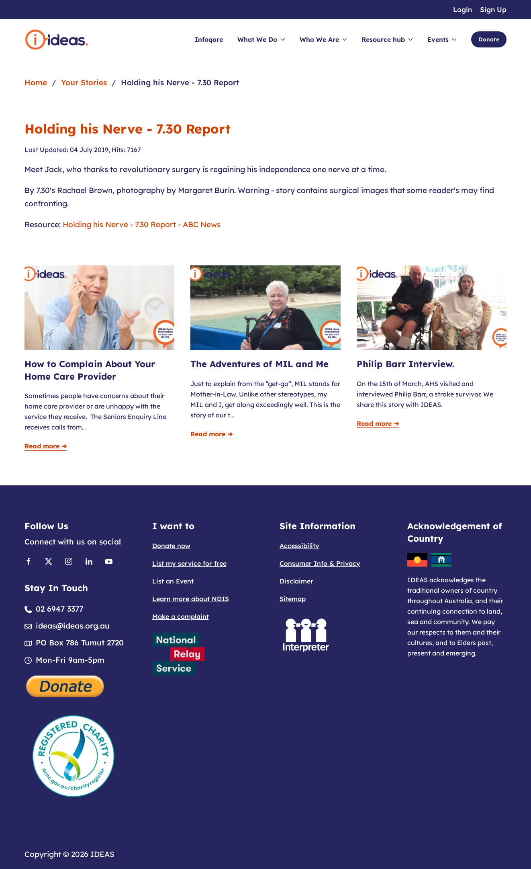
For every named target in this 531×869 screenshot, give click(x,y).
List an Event (173, 581)
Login (462, 9)
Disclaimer (296, 581)
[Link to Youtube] (109, 561)
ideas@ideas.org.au (73, 626)
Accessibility (299, 546)
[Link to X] (49, 561)
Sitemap (293, 599)
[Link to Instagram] (69, 561)
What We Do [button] (261, 39)
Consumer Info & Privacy (320, 563)
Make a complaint (180, 616)
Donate (488, 39)
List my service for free (189, 563)
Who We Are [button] (323, 39)
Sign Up (493, 9)
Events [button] (442, 39)
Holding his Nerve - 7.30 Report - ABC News (142, 224)
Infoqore (209, 39)
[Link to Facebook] (29, 561)
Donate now (171, 546)
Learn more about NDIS (190, 599)
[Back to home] (57, 39)
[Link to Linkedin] (89, 561)
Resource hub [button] (387, 39)
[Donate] (65, 685)
